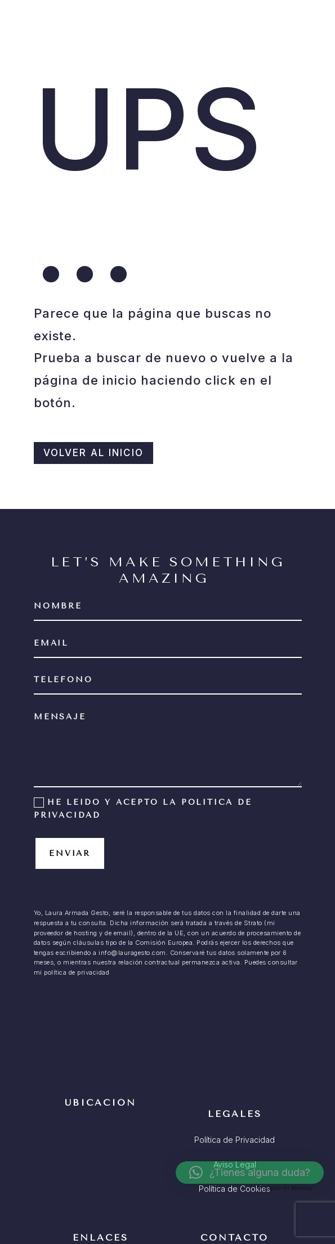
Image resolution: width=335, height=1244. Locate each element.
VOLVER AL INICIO (93, 452)
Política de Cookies (234, 1188)
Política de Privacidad (234, 1139)
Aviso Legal (234, 1164)
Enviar (70, 853)
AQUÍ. (120, 972)
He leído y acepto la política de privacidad (143, 809)
